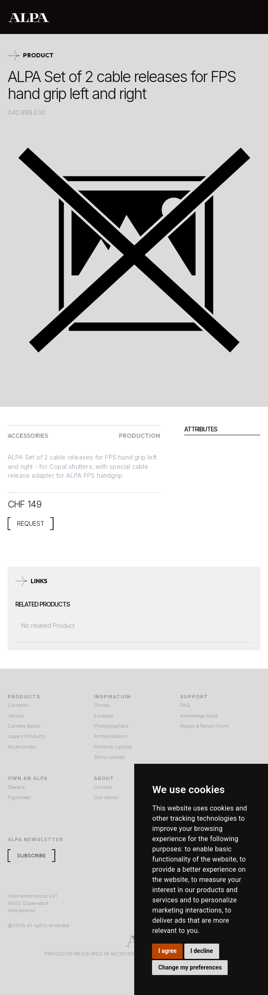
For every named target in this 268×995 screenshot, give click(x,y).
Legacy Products (27, 736)
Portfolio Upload (113, 747)
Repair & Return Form (204, 726)
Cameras (18, 705)
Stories (102, 705)
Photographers (111, 726)
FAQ (185, 705)
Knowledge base (199, 716)
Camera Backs (24, 726)
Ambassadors (110, 736)
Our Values (106, 797)
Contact (103, 787)
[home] (107, 17)
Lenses (16, 716)
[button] (251, 17)
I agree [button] (167, 950)
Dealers (16, 787)
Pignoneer (19, 797)
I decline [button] (201, 950)
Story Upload (109, 757)
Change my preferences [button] (190, 967)
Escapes (104, 716)
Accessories (22, 747)
